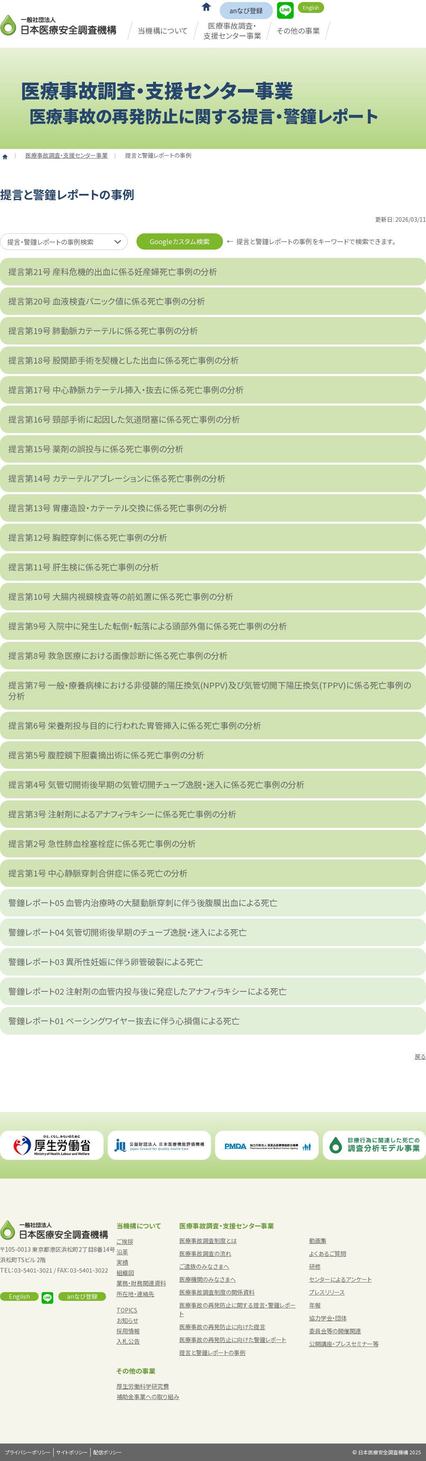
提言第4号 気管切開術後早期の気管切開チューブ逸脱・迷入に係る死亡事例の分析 (156, 784)
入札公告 (128, 1341)
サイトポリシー (72, 1452)
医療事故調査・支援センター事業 (232, 30)
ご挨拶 (124, 1241)
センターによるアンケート (340, 1279)
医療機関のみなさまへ (207, 1279)
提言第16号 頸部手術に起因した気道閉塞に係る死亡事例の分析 (124, 419)
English (311, 7)
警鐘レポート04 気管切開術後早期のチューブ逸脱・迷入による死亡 (127, 932)
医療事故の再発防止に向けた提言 (222, 1326)
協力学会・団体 (328, 1318)
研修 (315, 1266)
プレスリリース (327, 1292)
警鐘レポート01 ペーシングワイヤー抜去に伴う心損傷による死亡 (124, 1021)
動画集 (318, 1240)
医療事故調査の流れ (205, 1253)
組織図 (125, 1272)
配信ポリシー (107, 1452)
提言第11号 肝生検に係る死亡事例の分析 (83, 567)
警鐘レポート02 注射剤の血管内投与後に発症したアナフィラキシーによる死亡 (147, 991)
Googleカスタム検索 (180, 241)
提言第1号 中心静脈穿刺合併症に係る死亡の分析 (98, 873)
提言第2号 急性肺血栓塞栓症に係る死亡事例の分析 (102, 843)
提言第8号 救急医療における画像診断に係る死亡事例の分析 (118, 655)
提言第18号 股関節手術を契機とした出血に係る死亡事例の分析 (123, 360)
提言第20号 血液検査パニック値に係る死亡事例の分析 (106, 301)
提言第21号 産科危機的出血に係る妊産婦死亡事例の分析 (112, 271)
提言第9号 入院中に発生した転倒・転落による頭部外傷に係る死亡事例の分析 (147, 626)
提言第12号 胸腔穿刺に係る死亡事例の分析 (87, 537)
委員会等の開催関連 (335, 1331)
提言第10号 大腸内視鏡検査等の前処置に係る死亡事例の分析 (120, 596)
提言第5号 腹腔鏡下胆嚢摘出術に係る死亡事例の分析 (106, 755)
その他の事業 (298, 30)
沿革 (122, 1252)
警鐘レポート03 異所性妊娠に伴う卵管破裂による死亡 (105, 962)
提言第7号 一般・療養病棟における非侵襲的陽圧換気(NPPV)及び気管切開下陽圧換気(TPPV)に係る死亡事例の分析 (209, 690)
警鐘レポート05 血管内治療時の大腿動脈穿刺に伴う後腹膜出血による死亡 (142, 902)
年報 (315, 1305)
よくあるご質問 (327, 1253)
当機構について (163, 30)
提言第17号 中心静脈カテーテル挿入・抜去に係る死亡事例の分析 (126, 390)
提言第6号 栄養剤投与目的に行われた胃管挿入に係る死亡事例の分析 (134, 725)
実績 (122, 1262)
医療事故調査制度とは (208, 1240)
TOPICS (126, 1310)
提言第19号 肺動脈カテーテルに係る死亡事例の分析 (103, 330)
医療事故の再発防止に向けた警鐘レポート (232, 1339)
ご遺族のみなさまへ (204, 1266)
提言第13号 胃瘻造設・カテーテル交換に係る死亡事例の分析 (117, 508)
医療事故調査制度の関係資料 (217, 1292)
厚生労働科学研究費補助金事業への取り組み (147, 1391)
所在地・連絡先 (135, 1294)
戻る (420, 1056)
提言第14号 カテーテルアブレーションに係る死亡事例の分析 (116, 478)
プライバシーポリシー (28, 1452)
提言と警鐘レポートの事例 (212, 1352)
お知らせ (127, 1320)
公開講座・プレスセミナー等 (344, 1344)
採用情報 (128, 1331)
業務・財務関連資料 (141, 1283)
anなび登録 (246, 10)
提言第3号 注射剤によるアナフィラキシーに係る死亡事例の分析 (122, 814)
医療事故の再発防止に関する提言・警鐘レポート (237, 1309)
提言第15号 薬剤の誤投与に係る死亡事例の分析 (95, 449)
